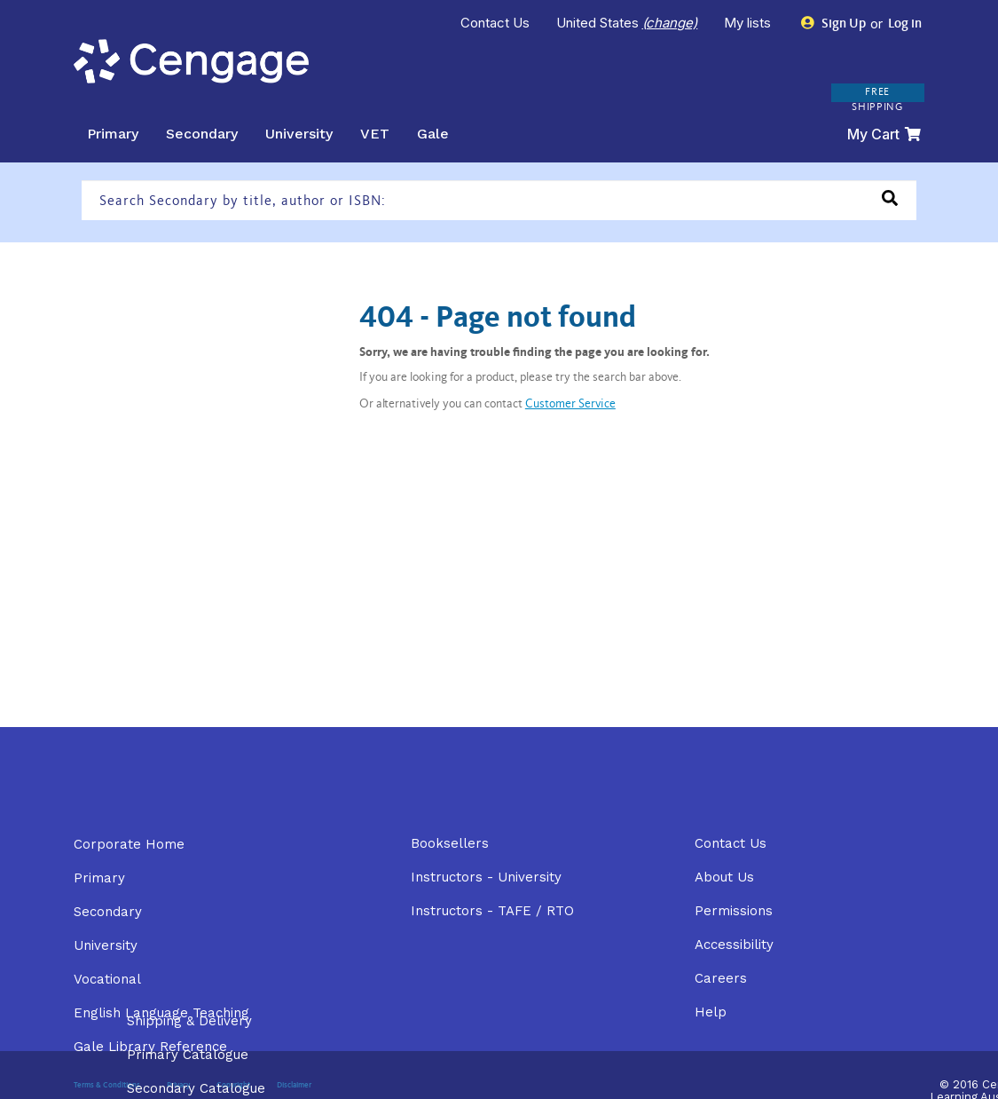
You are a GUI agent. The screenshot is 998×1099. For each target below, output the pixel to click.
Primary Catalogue (187, 1055)
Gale (433, 133)
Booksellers (450, 843)
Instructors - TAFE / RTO (492, 911)
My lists (749, 22)
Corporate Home (129, 844)
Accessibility (734, 945)
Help (711, 1012)
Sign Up (833, 23)
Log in (903, 24)
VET (374, 133)
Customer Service (570, 405)
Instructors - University (486, 877)
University (299, 133)
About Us (724, 877)
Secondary (202, 133)
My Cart (884, 134)
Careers (721, 978)
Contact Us (495, 22)
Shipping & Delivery (189, 1021)
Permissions (734, 911)
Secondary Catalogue (196, 1088)
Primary (112, 133)
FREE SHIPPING (877, 100)
